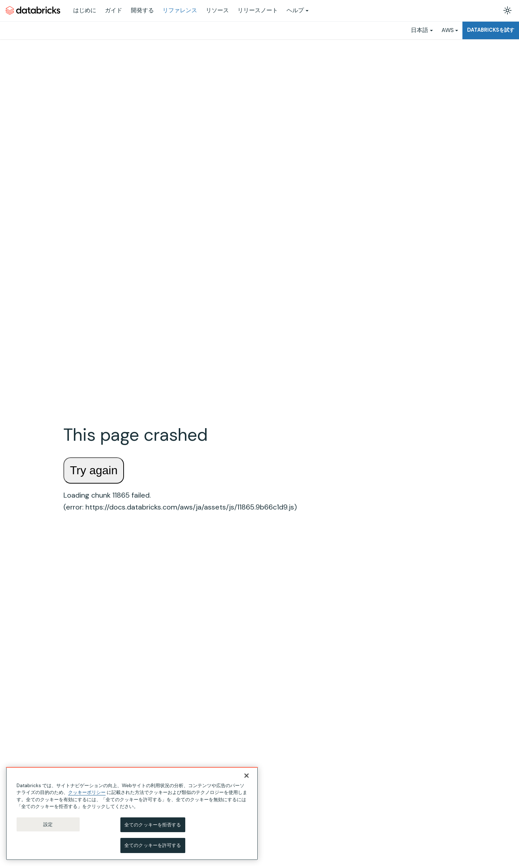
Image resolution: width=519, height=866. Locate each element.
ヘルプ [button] (295, 10)
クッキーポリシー (87, 792)
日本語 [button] (419, 30)
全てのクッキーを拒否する (152, 825)
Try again (93, 470)
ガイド (113, 10)
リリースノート (258, 10)
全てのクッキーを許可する (152, 845)
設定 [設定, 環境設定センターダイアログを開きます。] (48, 824)
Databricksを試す (490, 30)
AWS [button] (448, 30)
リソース (217, 10)
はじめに (84, 10)
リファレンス (180, 10)
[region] (132, 813)
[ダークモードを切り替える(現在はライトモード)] (507, 10)
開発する (142, 10)
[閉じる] (246, 776)
